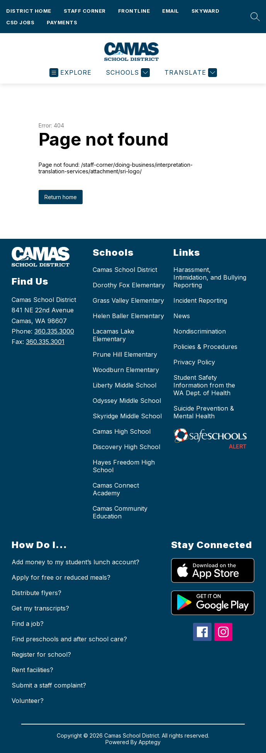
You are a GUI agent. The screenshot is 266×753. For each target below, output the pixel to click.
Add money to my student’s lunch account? (75, 562)
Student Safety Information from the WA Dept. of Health (204, 385)
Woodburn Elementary (126, 370)
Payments (62, 22)
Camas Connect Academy (116, 489)
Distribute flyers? (36, 593)
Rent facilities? (32, 670)
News (181, 316)
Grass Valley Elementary (128, 300)
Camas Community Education (120, 512)
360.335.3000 (54, 331)
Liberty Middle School (124, 385)
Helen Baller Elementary (128, 316)
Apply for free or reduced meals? (61, 577)
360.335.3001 (45, 341)
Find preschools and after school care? (69, 639)
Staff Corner (85, 11)
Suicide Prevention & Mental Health (203, 412)
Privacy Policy (194, 362)
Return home (60, 197)
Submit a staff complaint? (49, 685)
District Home (28, 11)
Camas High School (122, 431)
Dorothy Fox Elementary (129, 285)
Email (170, 11)
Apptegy (150, 742)
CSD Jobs (20, 22)
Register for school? (41, 654)
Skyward (205, 11)
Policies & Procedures (205, 347)
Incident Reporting (200, 300)
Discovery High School (126, 447)
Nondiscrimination (199, 331)
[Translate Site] (190, 72)
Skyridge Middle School (127, 416)
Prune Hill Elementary (125, 354)
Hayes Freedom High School (124, 466)
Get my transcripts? (40, 608)
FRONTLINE (134, 11)
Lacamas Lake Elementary (113, 335)
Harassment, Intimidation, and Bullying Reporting (209, 277)
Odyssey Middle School (127, 400)
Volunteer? (28, 700)
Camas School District (125, 269)
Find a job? (28, 623)
